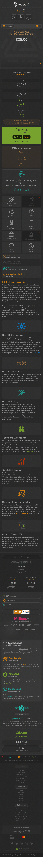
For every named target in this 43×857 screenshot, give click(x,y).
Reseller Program (21, 772)
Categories (21, 805)
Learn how (27, 725)
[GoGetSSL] (21, 4)
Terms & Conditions (21, 778)
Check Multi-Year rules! (21, 141)
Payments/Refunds (21, 774)
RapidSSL (21, 796)
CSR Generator (10, 596)
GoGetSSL (21, 792)
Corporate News (22, 776)
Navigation (8, 26)
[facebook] (12, 844)
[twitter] (17, 844)
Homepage (21, 770)
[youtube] (27, 844)
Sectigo (21, 798)
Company (21, 766)
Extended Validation (21, 813)
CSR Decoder (9, 600)
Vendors (21, 787)
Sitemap (21, 782)
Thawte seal (30, 451)
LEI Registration (21, 737)
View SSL (21, 572)
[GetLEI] (22, 708)
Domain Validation (21, 809)
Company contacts (21, 780)
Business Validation (21, 811)
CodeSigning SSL (21, 819)
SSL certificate (23, 649)
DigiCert (21, 790)
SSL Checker (9, 605)
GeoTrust (21, 794)
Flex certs (37, 353)
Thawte (21, 800)
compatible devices (22, 513)
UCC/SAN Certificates (21, 817)
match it (24, 664)
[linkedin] (32, 844)
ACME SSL (9, 684)
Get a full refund (8, 697)
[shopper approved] (22, 844)
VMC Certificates (21, 821)
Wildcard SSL (21, 815)
